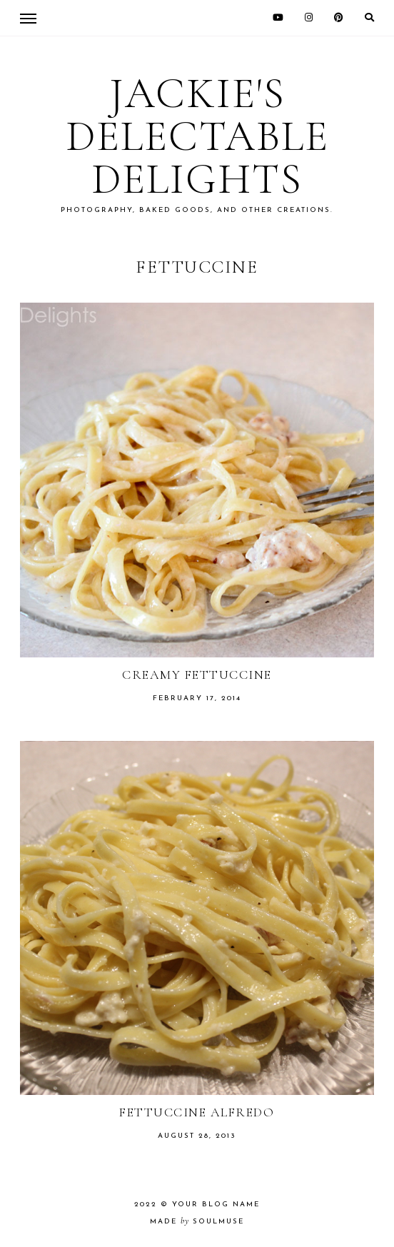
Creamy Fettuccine (197, 674)
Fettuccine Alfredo (196, 1112)
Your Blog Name (216, 1204)
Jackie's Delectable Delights (197, 136)
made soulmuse (197, 1222)
